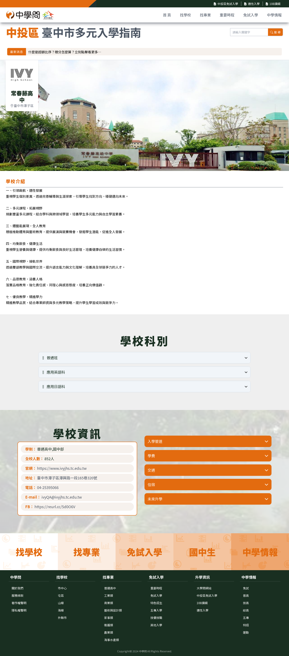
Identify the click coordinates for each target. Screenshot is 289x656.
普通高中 (110, 588)
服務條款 (17, 595)
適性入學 (252, 3)
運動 (246, 632)
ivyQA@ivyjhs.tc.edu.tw (61, 497)
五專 (246, 617)
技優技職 (156, 617)
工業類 (108, 595)
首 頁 (167, 15)
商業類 (108, 603)
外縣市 (62, 617)
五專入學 (156, 610)
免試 (246, 588)
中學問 (143, 651)
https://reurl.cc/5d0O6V (54, 506)
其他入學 (156, 625)
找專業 (205, 15)
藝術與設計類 (113, 610)
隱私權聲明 (19, 610)
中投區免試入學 (226, 3)
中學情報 (274, 15)
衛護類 (108, 625)
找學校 (185, 15)
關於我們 (17, 588)
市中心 (62, 588)
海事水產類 (111, 640)
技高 (246, 603)
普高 (246, 595)
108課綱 (273, 3)
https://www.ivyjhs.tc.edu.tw (62, 468)
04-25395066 (48, 487)
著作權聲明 (19, 603)
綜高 (246, 610)
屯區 (61, 595)
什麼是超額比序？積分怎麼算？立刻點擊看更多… (64, 51)
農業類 (108, 632)
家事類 (108, 617)
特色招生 (156, 603)
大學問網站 (204, 588)
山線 (61, 603)
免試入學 (250, 15)
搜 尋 (275, 32)
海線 (61, 610)
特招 (246, 625)
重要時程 (227, 15)
